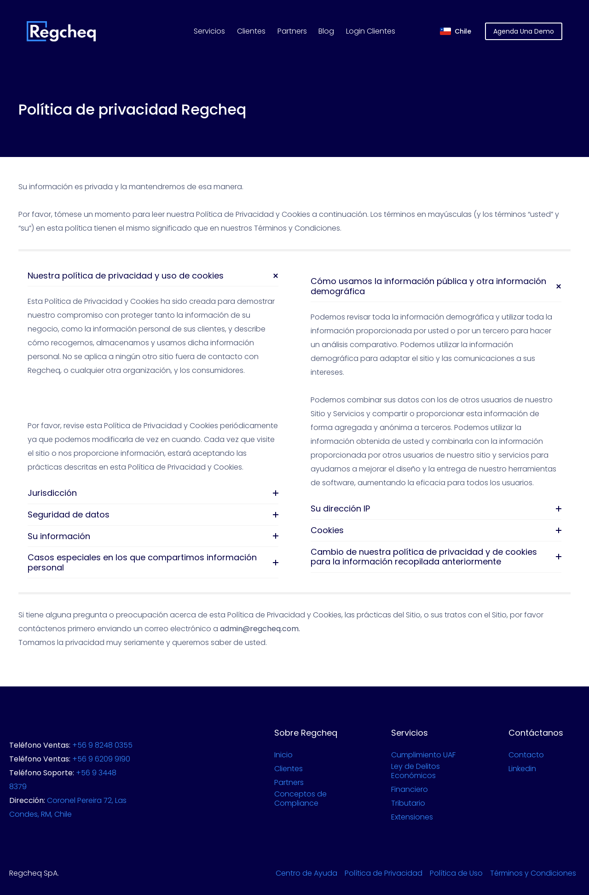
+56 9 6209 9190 (101, 759)
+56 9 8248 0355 (102, 745)
